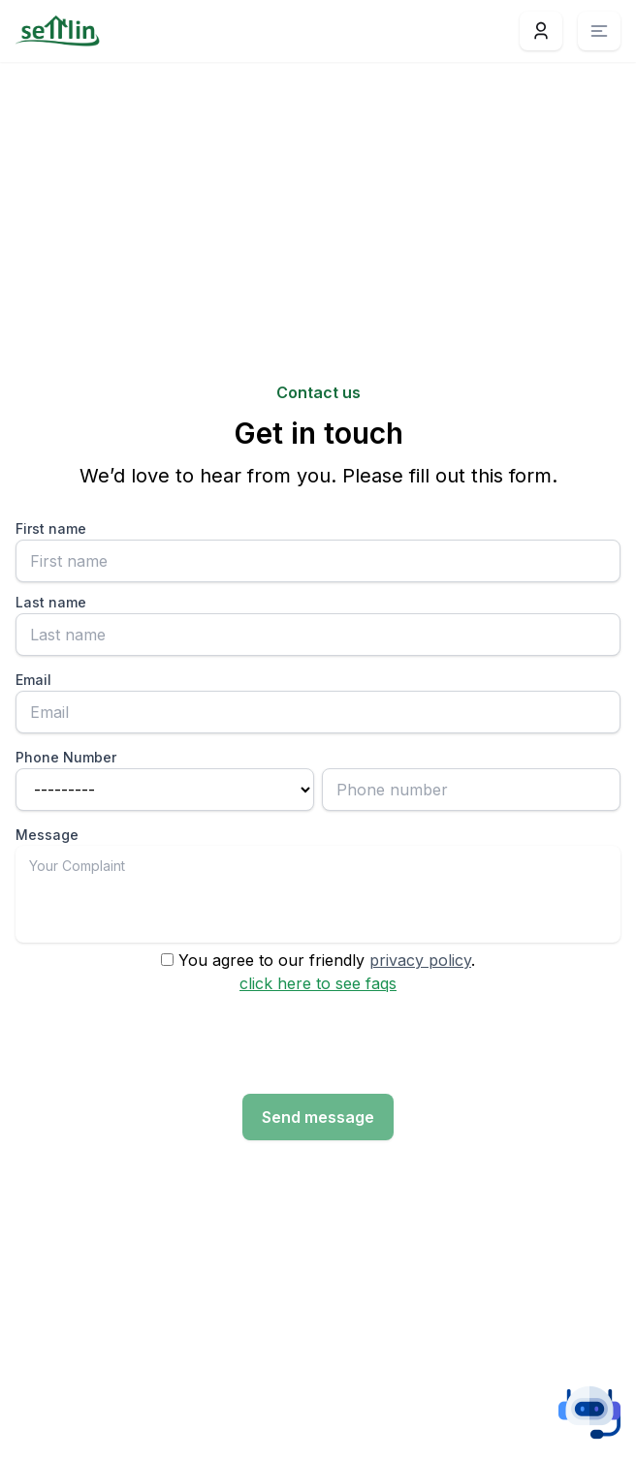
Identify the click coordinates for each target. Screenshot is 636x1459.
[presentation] (163, 1044)
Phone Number (66, 757)
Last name (51, 602)
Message (47, 834)
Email (33, 679)
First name (51, 528)
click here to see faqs (318, 983)
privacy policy (420, 960)
